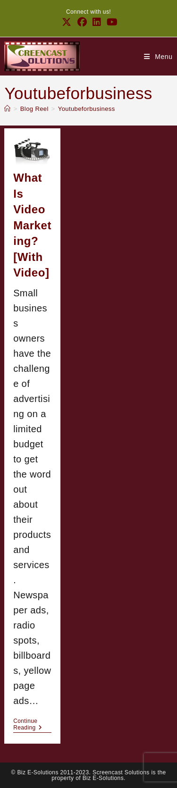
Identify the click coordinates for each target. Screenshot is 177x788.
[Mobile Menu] (158, 56)
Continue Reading (32, 724)
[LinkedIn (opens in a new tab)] (97, 22)
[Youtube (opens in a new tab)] (111, 22)
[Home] (7, 108)
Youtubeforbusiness (86, 108)
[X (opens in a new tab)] (66, 22)
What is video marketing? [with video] (32, 225)
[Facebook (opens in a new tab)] (82, 22)
